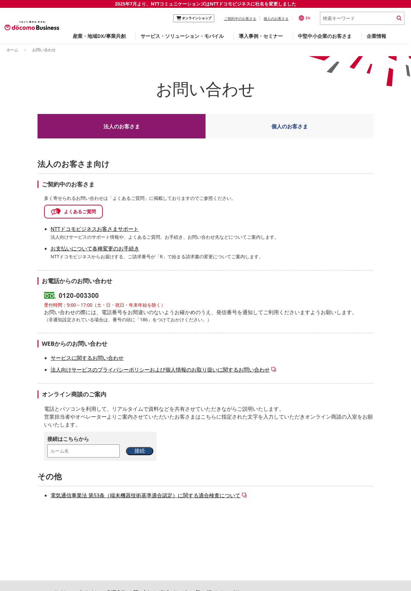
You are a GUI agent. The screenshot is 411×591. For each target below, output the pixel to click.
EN (304, 18)
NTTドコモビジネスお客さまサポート (95, 228)
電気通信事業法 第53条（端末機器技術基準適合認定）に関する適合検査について (145, 495)
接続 (139, 451)
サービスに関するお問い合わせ (87, 357)
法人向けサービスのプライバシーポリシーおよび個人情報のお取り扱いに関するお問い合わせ (160, 369)
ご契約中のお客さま (240, 18)
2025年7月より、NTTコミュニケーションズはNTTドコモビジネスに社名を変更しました (205, 4)
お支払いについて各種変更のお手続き (95, 248)
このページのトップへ (201, 561)
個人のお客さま (276, 18)
